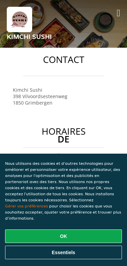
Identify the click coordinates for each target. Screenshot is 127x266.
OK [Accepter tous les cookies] (63, 236)
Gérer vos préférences (26, 205)
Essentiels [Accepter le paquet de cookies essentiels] (63, 252)
